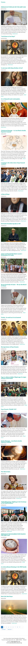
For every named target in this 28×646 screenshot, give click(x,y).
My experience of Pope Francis (9, 347)
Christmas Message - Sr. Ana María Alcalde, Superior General (13, 131)
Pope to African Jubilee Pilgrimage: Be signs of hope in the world (13, 377)
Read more (15, 33)
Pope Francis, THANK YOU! (8, 409)
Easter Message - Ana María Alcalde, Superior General (11, 441)
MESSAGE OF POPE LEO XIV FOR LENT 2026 (13, 7)
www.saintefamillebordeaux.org (14, 642)
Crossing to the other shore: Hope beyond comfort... (13, 163)
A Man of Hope (5, 194)
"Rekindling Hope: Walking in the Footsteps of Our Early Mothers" (13, 502)
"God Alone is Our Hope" (8, 36)
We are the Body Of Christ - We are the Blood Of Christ (13, 285)
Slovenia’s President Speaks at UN (10, 223)
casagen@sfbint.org (15, 641)
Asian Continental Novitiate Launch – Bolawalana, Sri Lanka (12, 254)
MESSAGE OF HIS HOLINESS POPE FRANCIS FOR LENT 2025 (13, 534)
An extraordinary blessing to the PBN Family (13, 567)
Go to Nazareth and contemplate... (10, 99)
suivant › (4, 629)
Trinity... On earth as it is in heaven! (11, 317)
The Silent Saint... (6, 471)
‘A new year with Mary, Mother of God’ (12, 68)
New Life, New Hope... (7, 596)
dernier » (10, 629)
